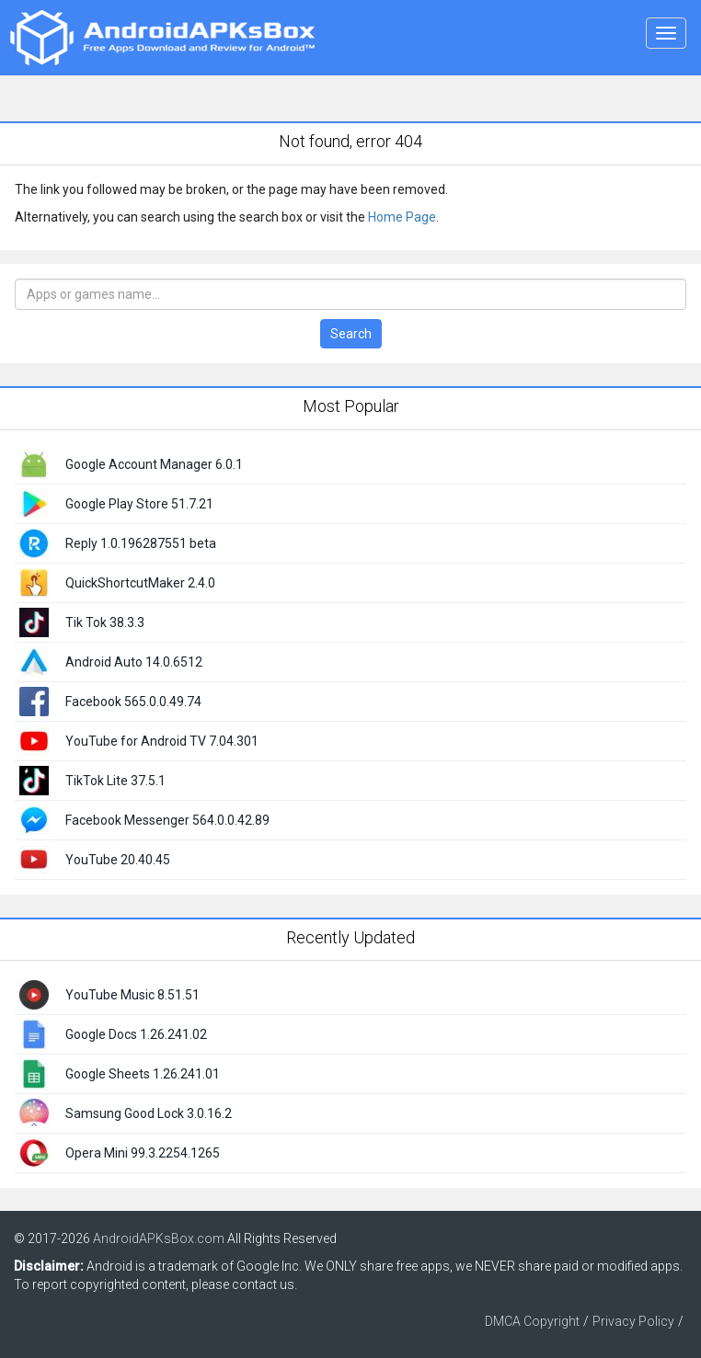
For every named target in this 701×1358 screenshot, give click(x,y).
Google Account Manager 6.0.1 (154, 464)
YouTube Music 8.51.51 (132, 994)
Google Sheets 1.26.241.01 (142, 1074)
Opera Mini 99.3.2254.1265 (142, 1153)
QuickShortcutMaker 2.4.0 (140, 583)
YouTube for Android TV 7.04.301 (162, 741)
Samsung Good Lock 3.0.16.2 (148, 1113)
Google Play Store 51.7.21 (139, 503)
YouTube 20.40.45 (117, 859)
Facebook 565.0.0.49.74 (133, 701)
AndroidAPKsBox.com (158, 1238)
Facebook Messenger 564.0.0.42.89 (167, 820)
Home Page (402, 217)
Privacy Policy (633, 1321)
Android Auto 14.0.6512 (133, 662)
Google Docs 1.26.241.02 (136, 1034)
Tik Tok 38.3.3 (104, 622)
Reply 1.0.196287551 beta (140, 543)
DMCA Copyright (532, 1321)
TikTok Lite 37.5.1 (115, 780)
